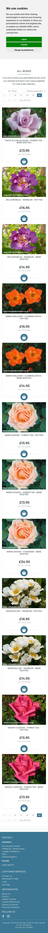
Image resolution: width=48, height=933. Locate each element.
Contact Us (7, 876)
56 (15, 95)
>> (14, 100)
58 (27, 95)
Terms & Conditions (10, 907)
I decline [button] (24, 45)
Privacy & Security (10, 904)
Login (4, 882)
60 (39, 95)
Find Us (5, 896)
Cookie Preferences (11, 902)
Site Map (6, 885)
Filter (12, 91)
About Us (6, 894)
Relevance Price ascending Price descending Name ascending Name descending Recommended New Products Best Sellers (35, 91)
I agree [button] (24, 39)
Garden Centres (9, 899)
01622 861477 (8, 865)
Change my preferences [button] (24, 50)
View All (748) (24, 100)
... (3, 100)
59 (33, 95)
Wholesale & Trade (10, 879)
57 (21, 95)
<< (4, 95)
